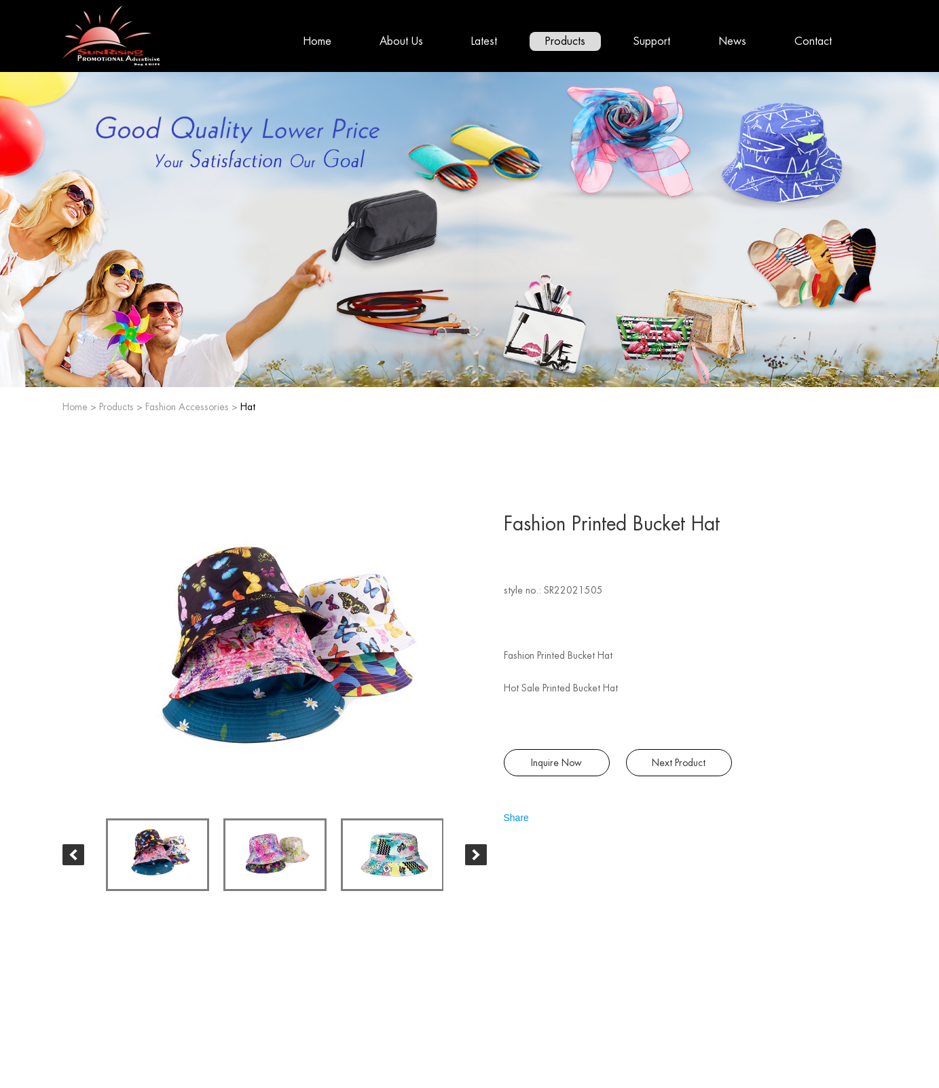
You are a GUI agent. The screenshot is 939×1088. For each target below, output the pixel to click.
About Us (401, 41)
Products (565, 41)
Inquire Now (556, 762)
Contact (813, 41)
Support (651, 41)
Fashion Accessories (187, 407)
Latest (484, 41)
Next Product (678, 762)
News (732, 41)
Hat (247, 407)
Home (317, 41)
